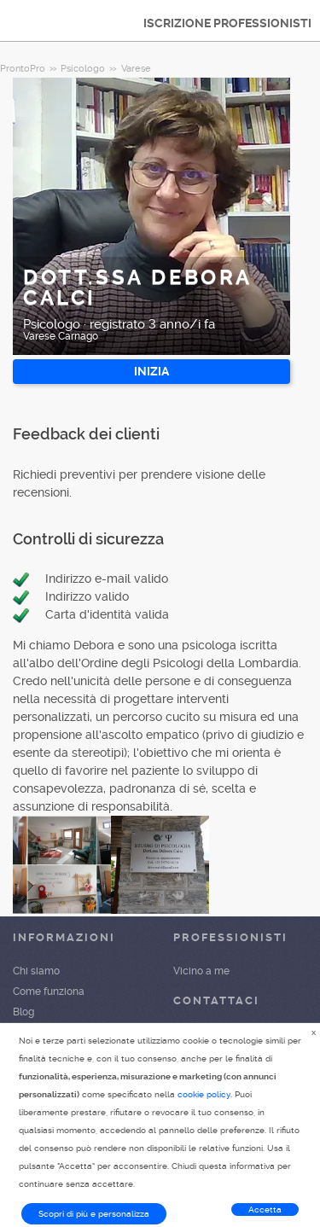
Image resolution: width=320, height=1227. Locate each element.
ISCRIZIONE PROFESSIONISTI (227, 23)
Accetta (265, 1209)
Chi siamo (36, 971)
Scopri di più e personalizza (93, 1213)
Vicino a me (201, 971)
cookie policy (203, 1094)
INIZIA (151, 371)
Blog (23, 1012)
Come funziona (48, 991)
